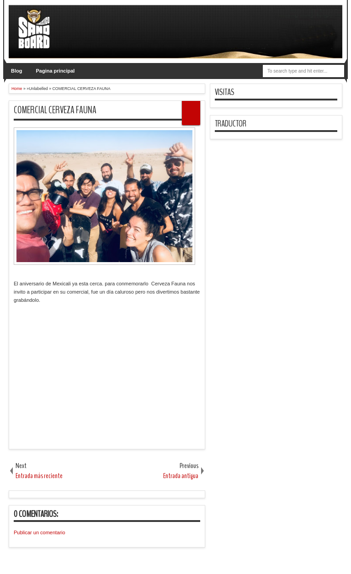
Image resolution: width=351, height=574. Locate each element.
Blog (16, 71)
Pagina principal (55, 71)
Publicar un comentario (39, 532)
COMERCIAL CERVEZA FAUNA (55, 110)
